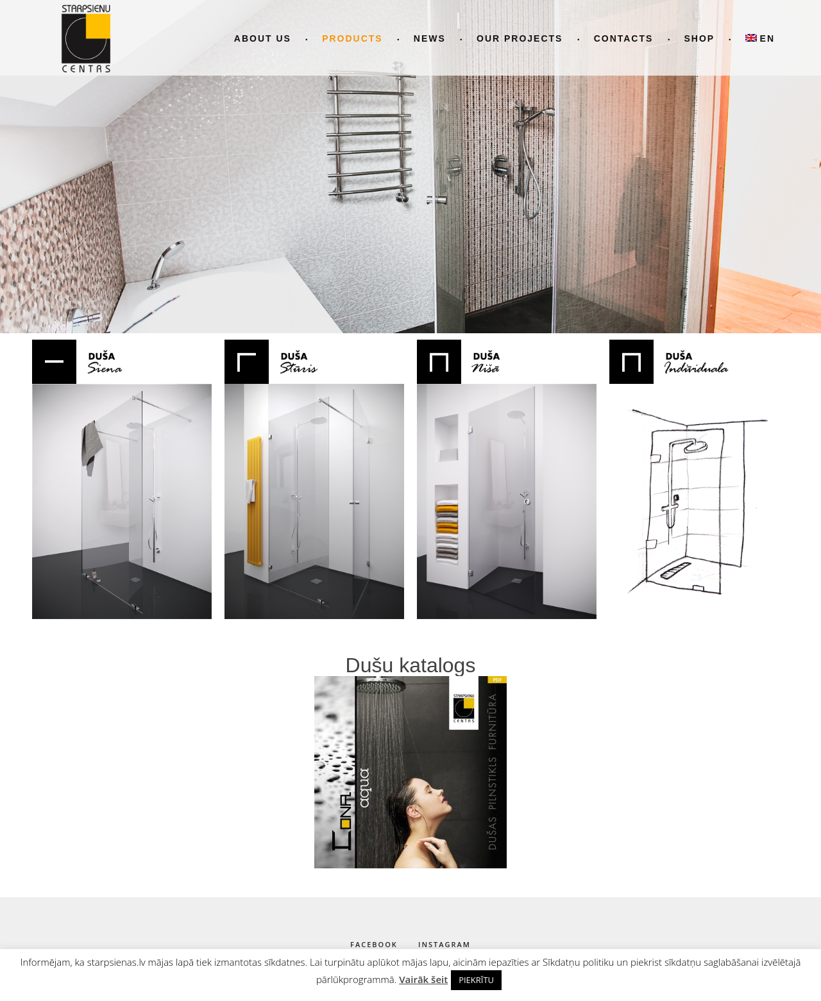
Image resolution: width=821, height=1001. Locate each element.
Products (352, 38)
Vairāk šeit (423, 979)
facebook (374, 944)
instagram (444, 944)
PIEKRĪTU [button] (476, 980)
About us (262, 38)
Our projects (520, 38)
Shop (699, 38)
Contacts (624, 38)
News (430, 38)
